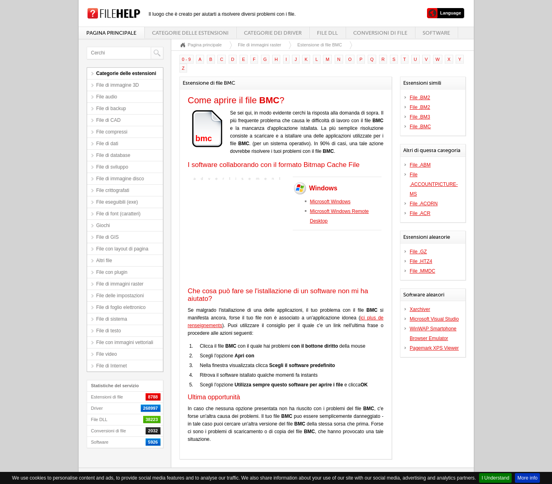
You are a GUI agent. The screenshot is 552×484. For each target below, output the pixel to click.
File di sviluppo (112, 167)
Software (436, 33)
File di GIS (107, 237)
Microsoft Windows (330, 201)
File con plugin (111, 272)
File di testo (108, 331)
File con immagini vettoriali (124, 342)
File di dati (107, 143)
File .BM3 (420, 117)
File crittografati (112, 190)
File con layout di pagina (122, 249)
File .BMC (420, 126)
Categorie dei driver (273, 33)
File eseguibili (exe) (117, 202)
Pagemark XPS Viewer (434, 348)
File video (106, 354)
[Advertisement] (238, 233)
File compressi (111, 132)
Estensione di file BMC (319, 44)
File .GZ (418, 252)
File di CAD (108, 120)
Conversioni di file (380, 33)
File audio (106, 97)
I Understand (495, 478)
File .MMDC (422, 271)
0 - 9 (186, 59)
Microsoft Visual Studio (434, 319)
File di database (113, 155)
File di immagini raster (120, 284)
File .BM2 (420, 97)
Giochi (103, 225)
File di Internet (111, 366)
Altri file (104, 260)
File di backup (111, 108)
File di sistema (111, 319)
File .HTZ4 (421, 261)
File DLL (327, 33)
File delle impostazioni (120, 295)
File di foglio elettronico (121, 307)
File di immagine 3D (117, 85)
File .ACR (420, 213)
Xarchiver (420, 309)
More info (527, 478)
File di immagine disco (120, 179)
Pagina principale (111, 33)
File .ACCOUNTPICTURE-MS (434, 184)
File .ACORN (423, 204)
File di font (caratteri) (118, 214)
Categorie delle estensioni (190, 33)
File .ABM (420, 165)
